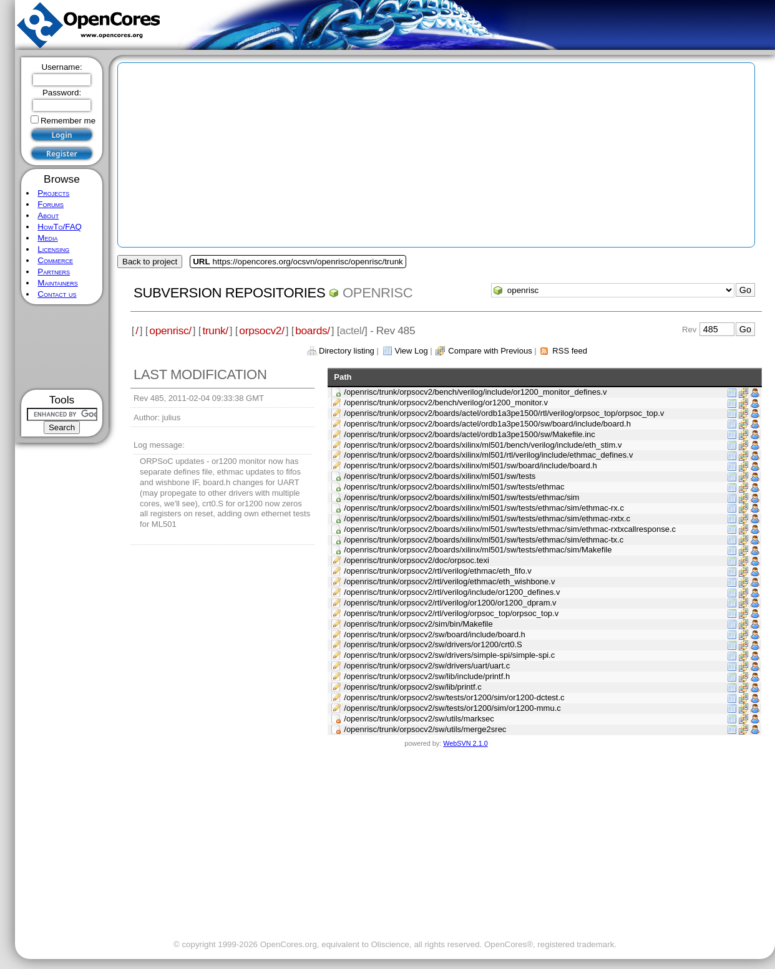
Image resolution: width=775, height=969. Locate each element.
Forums (50, 204)
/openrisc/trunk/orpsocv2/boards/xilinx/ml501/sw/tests (439, 476)
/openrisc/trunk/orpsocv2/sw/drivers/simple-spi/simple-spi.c (449, 655)
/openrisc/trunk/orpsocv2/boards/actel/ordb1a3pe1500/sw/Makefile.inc (469, 434)
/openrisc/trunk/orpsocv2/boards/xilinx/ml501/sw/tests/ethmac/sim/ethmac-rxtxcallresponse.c (510, 529)
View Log (410, 350)
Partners (53, 271)
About (48, 215)
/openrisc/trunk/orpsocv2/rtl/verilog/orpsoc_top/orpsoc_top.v (451, 613)
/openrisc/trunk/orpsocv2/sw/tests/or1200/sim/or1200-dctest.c (454, 697)
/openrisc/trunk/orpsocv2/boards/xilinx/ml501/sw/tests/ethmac (454, 486)
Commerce (55, 260)
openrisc (377, 293)
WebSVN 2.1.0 (465, 743)
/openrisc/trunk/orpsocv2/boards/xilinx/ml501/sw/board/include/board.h (470, 465)
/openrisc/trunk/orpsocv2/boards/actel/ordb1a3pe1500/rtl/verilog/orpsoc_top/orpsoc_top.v (504, 413)
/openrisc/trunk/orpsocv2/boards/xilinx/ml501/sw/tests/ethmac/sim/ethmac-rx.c (484, 508)
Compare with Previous (490, 350)
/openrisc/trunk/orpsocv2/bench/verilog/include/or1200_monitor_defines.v (475, 392)
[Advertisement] (62, 347)
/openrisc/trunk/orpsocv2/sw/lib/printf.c (412, 687)
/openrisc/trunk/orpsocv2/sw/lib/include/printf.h (427, 676)
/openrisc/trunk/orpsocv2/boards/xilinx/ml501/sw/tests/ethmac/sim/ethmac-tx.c (483, 539)
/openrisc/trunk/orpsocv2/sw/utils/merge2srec (425, 729)
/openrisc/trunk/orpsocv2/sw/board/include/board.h (434, 634)
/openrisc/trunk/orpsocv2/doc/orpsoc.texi (416, 560)
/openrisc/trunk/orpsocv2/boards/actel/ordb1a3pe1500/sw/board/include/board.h (487, 423)
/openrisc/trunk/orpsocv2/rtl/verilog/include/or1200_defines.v (452, 592)
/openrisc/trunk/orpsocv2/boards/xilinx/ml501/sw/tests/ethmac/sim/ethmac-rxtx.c (487, 518)
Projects (53, 193)
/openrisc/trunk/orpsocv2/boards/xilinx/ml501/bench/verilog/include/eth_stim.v (482, 445)
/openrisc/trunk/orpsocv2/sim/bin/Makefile (418, 624)
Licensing (53, 249)
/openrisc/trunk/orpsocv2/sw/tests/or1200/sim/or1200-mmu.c (452, 708)
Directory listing (346, 350)
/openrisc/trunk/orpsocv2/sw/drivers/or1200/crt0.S (433, 644)
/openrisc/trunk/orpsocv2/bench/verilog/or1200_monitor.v (446, 402)
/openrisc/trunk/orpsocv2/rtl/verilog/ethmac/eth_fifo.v (438, 571)
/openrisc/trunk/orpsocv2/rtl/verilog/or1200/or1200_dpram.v (450, 602)
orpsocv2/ (261, 330)
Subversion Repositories (229, 293)
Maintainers (57, 282)
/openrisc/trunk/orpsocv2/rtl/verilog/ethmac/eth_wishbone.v (449, 581)
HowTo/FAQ (59, 226)
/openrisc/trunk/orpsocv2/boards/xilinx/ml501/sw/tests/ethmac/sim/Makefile (478, 549)
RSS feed (569, 350)
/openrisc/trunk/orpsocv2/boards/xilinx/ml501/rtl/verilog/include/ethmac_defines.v (488, 455)
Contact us (56, 294)
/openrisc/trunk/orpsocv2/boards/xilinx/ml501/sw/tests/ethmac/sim (461, 497)
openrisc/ (170, 330)
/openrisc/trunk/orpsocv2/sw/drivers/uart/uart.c (427, 665)
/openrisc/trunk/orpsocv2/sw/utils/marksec (419, 718)
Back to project (149, 261)
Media (47, 238)
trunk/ (215, 330)
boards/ (312, 330)
